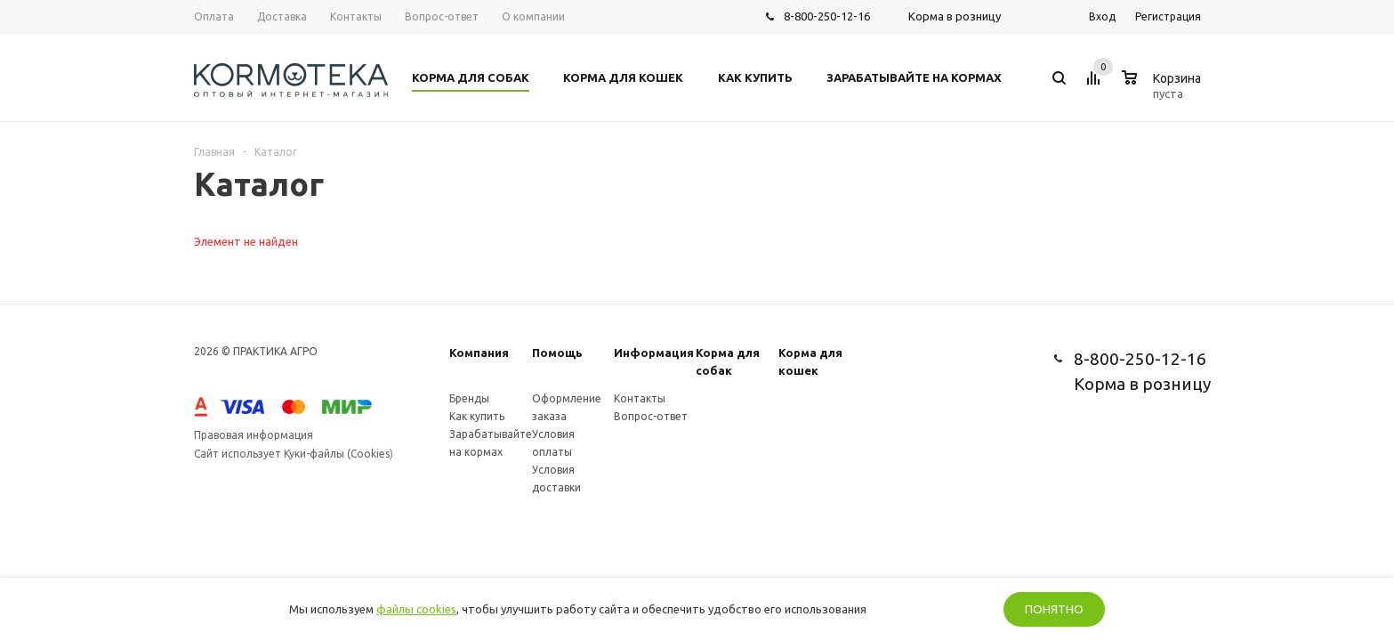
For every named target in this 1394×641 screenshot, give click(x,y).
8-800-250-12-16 (827, 16)
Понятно (1054, 609)
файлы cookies (416, 609)
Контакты (639, 398)
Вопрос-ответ (651, 416)
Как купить (476, 416)
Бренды (469, 398)
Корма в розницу (954, 16)
